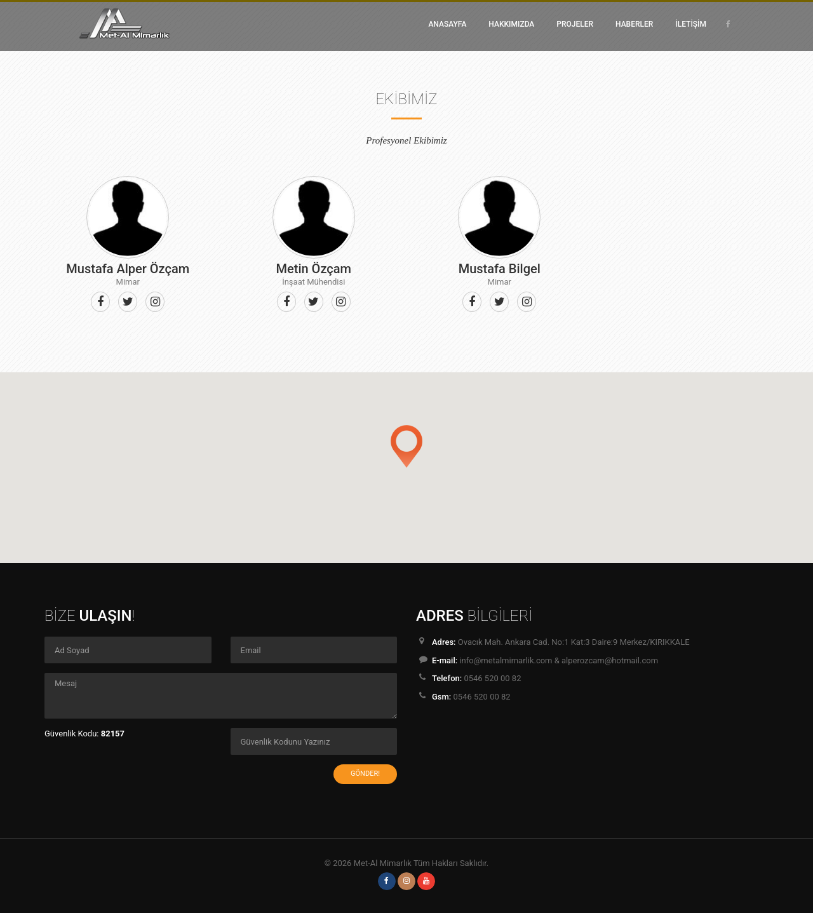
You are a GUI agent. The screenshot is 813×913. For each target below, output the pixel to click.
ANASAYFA (447, 24)
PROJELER (574, 24)
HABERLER (634, 24)
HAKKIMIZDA (511, 24)
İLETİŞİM (690, 24)
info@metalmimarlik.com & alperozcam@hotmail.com (558, 660)
